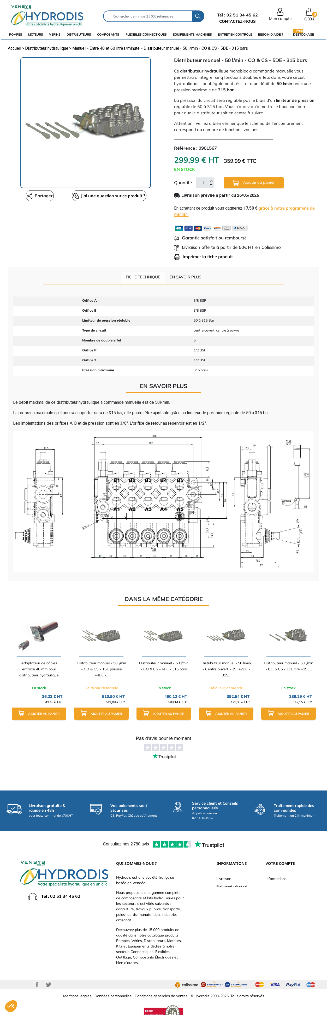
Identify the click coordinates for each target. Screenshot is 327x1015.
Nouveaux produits (232, 925)
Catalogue (225, 894)
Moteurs (35, 34)
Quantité (183, 182)
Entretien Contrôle (235, 34)
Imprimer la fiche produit (203, 256)
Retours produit (278, 894)
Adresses (273, 918)
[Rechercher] (148, 16)
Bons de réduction (280, 925)
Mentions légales (77, 996)
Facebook (37, 984)
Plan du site (226, 933)
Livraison (223, 878)
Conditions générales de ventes (161, 996)
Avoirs (270, 910)
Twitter (48, 984)
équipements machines (192, 34)
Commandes (276, 902)
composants (108, 34)
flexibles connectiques (146, 34)
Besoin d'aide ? (270, 34)
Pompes (15, 34)
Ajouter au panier (254, 183)
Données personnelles (113, 996)
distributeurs (79, 34)
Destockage (303, 34)
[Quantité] (204, 182)
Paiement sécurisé (231, 886)
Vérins (55, 34)
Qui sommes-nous (231, 902)
